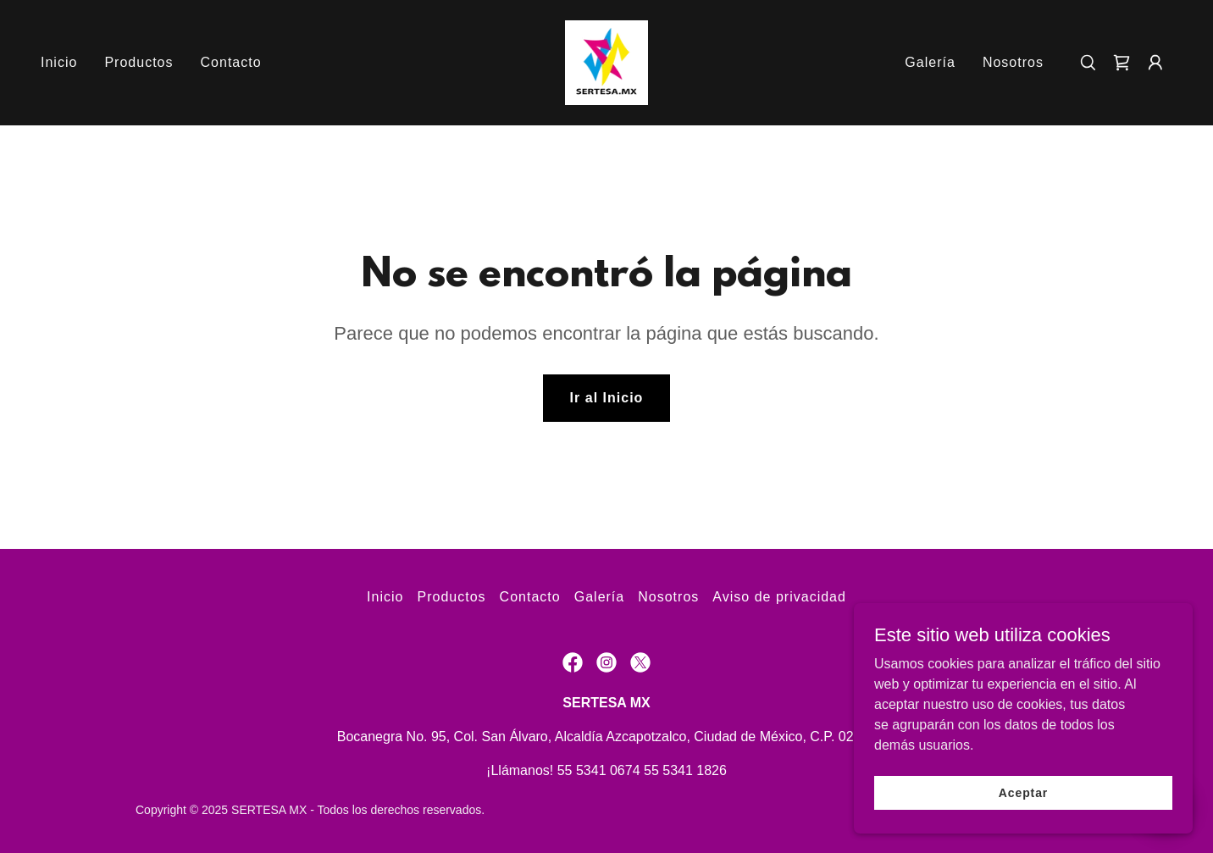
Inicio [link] (59, 62)
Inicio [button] (385, 597)
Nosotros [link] (1013, 62)
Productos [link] (138, 62)
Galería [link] (930, 62)
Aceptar (1023, 792)
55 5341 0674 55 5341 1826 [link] (642, 770)
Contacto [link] (231, 62)
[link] (606, 61)
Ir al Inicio (607, 397)
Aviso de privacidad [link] (779, 597)
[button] (1155, 63)
